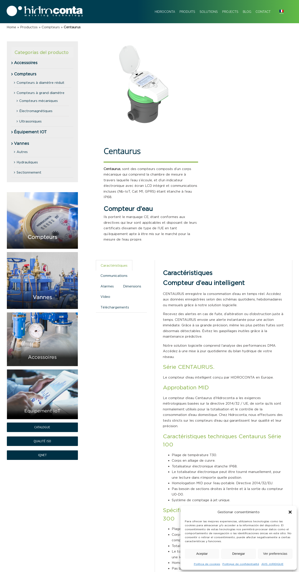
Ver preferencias (275, 553)
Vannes (21, 143)
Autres (22, 152)
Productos (29, 27)
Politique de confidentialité (240, 563)
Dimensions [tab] (132, 286)
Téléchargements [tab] (114, 307)
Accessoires (25, 63)
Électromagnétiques (35, 111)
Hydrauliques (27, 162)
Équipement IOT (30, 132)
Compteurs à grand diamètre (40, 93)
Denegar (238, 553)
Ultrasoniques (30, 121)
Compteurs (51, 27)
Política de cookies (207, 563)
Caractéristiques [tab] (114, 265)
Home (11, 27)
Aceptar (202, 553)
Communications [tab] (113, 275)
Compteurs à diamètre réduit (40, 82)
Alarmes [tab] (107, 286)
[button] (290, 512)
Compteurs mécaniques (38, 101)
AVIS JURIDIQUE (272, 563)
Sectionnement (29, 172)
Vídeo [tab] (105, 296)
